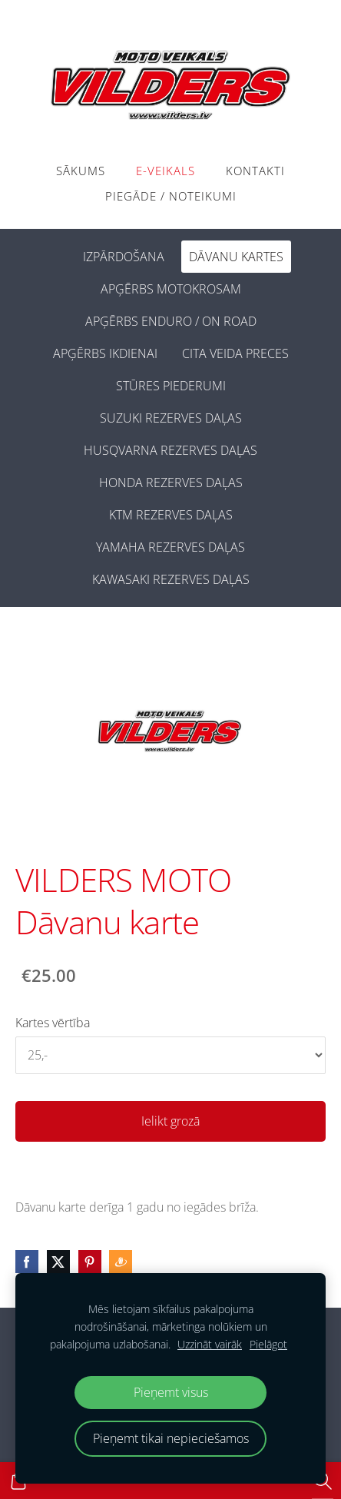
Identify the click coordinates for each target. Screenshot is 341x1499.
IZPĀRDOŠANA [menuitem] (123, 256)
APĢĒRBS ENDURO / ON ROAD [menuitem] (171, 321)
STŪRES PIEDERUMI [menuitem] (171, 385)
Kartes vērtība (52, 1022)
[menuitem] (58, 253)
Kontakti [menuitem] (255, 170)
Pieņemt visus (171, 1392)
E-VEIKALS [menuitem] (165, 170)
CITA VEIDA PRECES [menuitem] (235, 353)
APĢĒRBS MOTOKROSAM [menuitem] (171, 288)
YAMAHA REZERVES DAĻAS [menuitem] (170, 547)
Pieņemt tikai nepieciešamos (171, 1438)
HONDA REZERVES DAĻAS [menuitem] (171, 482)
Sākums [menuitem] (80, 170)
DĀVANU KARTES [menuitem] (236, 256)
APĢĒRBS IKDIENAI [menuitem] (105, 353)
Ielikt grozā (170, 1121)
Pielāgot (268, 1344)
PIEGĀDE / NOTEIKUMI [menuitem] (171, 196)
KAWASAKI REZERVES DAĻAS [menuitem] (171, 579)
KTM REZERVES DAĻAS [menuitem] (171, 514)
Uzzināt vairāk (209, 1344)
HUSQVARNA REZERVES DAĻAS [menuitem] (170, 450)
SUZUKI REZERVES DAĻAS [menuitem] (171, 418)
